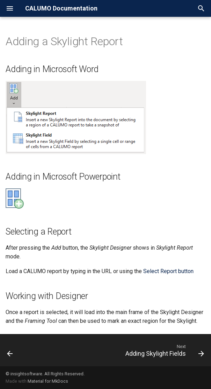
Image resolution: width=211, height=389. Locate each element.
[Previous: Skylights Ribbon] (10, 350)
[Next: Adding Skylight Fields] (163, 350)
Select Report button (168, 271)
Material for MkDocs (48, 381)
